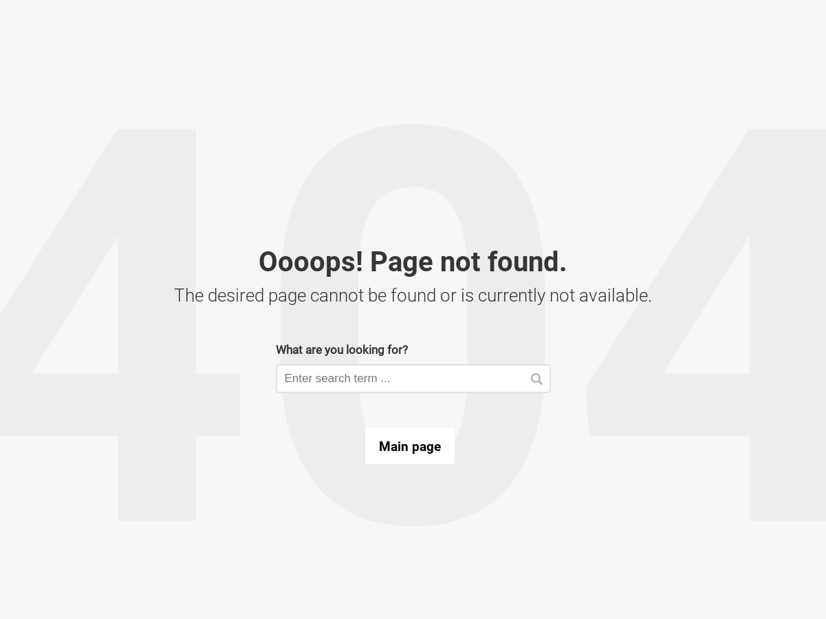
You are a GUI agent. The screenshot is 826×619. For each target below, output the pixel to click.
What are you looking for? (342, 349)
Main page (410, 446)
